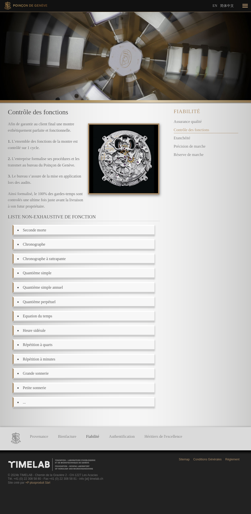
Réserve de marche (189, 155)
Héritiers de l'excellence (163, 436)
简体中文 (227, 6)
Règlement (232, 459)
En (215, 6)
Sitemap (184, 459)
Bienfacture (67, 436)
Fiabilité (187, 111)
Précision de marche (190, 146)
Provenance (39, 436)
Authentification (122, 436)
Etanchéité (182, 138)
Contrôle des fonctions (191, 130)
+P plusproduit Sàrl (37, 482)
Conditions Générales (207, 459)
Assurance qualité (188, 122)
